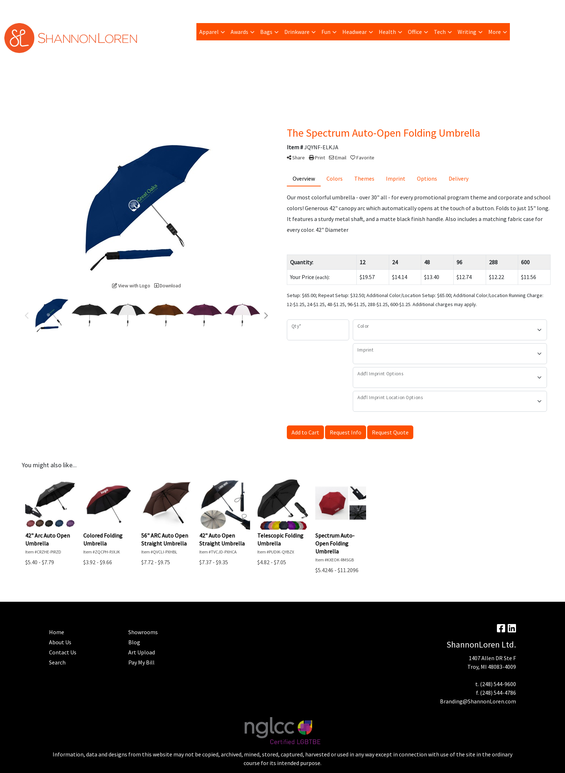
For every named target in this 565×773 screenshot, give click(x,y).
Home (187, 8)
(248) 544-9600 (498, 684)
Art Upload (99, 8)
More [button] (494, 31)
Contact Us (62, 652)
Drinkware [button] (297, 31)
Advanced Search (154, 8)
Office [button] (415, 31)
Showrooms (143, 632)
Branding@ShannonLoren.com (478, 701)
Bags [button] (266, 31)
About (14, 8)
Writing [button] (467, 31)
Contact (210, 8)
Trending (69, 8)
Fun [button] (325, 31)
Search (472, 8)
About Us (60, 642)
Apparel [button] (209, 31)
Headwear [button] (354, 31)
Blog (123, 8)
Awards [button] (239, 31)
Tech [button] (440, 31)
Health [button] (387, 31)
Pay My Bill (40, 8)
